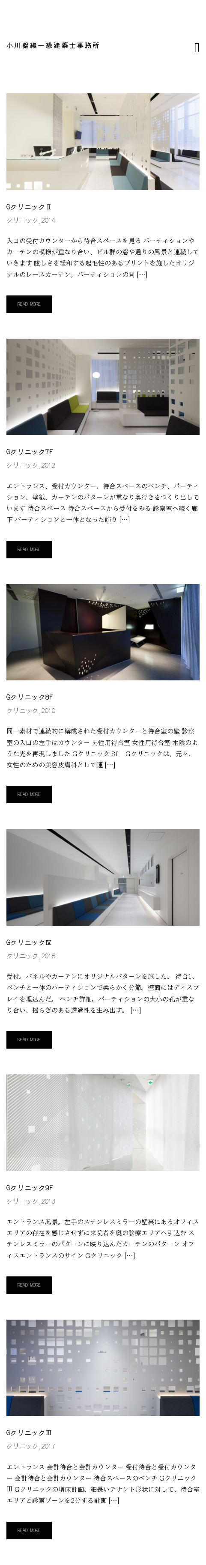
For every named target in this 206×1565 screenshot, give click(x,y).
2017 (48, 1446)
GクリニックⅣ (29, 943)
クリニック (22, 221)
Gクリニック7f (29, 452)
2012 (48, 465)
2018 (48, 956)
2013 (48, 1201)
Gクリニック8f (29, 698)
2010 (48, 711)
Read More (29, 304)
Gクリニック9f (29, 1188)
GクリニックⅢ (29, 1433)
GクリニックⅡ (29, 207)
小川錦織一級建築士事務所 (53, 46)
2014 (48, 221)
